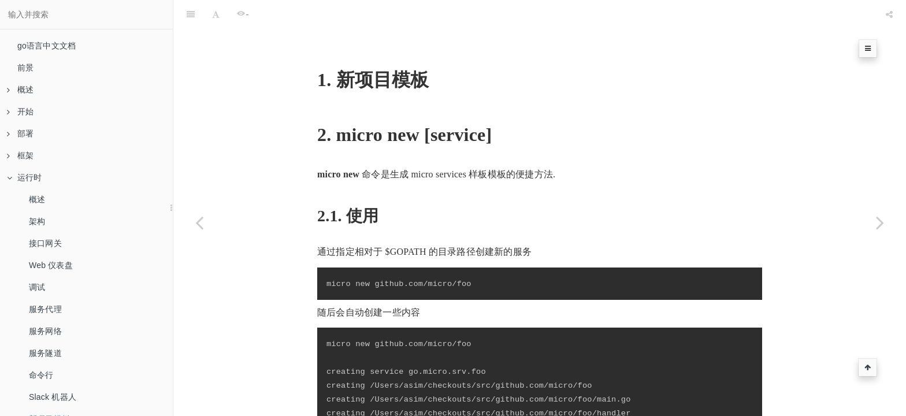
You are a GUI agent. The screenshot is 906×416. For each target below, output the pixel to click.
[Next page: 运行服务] (880, 222)
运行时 (24, 177)
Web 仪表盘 (51, 265)
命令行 (41, 375)
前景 (25, 67)
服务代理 (45, 309)
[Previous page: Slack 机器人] (199, 222)
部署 (20, 133)
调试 (37, 287)
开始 (20, 111)
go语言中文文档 (46, 45)
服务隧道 (45, 353)
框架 (20, 155)
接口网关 (45, 243)
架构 (37, 221)
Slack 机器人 (52, 397)
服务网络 (45, 331)
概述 (20, 89)
